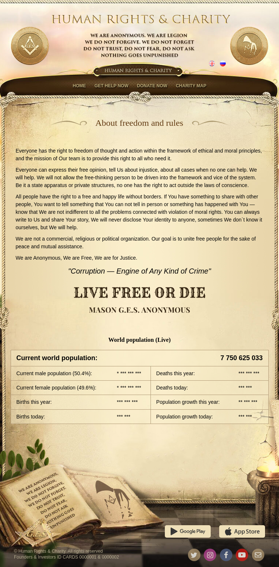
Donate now (152, 85)
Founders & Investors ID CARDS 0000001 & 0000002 (66, 557)
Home (79, 85)
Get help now (111, 85)
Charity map (191, 85)
